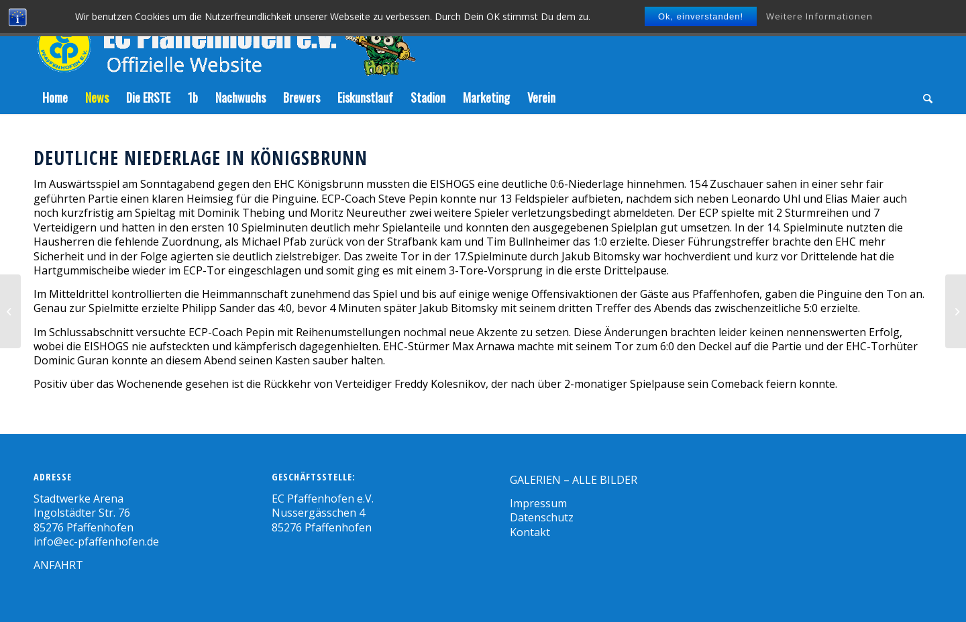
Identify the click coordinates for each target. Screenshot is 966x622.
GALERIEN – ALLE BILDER (573, 479)
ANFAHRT (58, 565)
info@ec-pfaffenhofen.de (96, 541)
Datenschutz (542, 517)
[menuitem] (55, 97)
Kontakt (530, 532)
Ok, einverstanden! (700, 16)
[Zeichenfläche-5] (225, 40)
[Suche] (923, 97)
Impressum (538, 503)
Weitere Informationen (819, 16)
